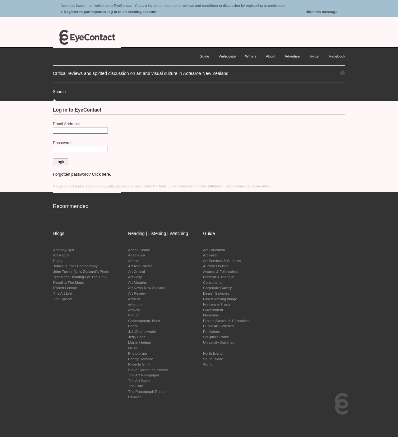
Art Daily (135, 277)
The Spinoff (62, 299)
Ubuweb (134, 397)
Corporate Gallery (217, 288)
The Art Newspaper (143, 375)
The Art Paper (139, 381)
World (207, 364)
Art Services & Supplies (222, 261)
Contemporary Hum (144, 321)
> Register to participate (81, 12)
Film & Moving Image (220, 299)
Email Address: (66, 124)
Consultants (212, 282)
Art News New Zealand (146, 288)
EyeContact (87, 37)
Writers (251, 56)
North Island (213, 353)
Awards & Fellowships (220, 271)
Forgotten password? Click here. (82, 174)
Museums (211, 315)
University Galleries (218, 342)
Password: (62, 142)
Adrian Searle (139, 250)
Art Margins (137, 282)
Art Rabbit (61, 255)
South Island (213, 359)
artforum (135, 304)
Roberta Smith (139, 364)
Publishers (211, 331)
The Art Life (62, 293)
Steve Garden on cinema (148, 370)
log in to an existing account (131, 12)
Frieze (133, 326)
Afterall (133, 261)
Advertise (292, 56)
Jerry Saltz (136, 337)
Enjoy (57, 261)
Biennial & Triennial (218, 277)
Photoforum (137, 353)
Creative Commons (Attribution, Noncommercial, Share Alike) (224, 186)
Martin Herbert (139, 342)
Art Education (214, 250)
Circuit (133, 315)
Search (59, 91)
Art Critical (136, 271)
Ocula (133, 348)
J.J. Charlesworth (142, 331)
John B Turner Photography (75, 266)
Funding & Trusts (216, 304)
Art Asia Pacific (140, 266)
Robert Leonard (65, 288)
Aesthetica (136, 255)
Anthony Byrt (63, 250)
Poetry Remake (140, 359)
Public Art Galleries (218, 326)
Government (213, 310)
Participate (227, 56)
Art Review (137, 293)
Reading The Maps (68, 282)
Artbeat (134, 299)
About (270, 56)
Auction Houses (216, 266)
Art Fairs (210, 255)
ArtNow (134, 310)
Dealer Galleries (216, 293)
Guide (204, 56)
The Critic (136, 386)
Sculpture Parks (216, 337)
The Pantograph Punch (146, 391)
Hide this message (321, 12)
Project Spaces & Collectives (226, 321)
